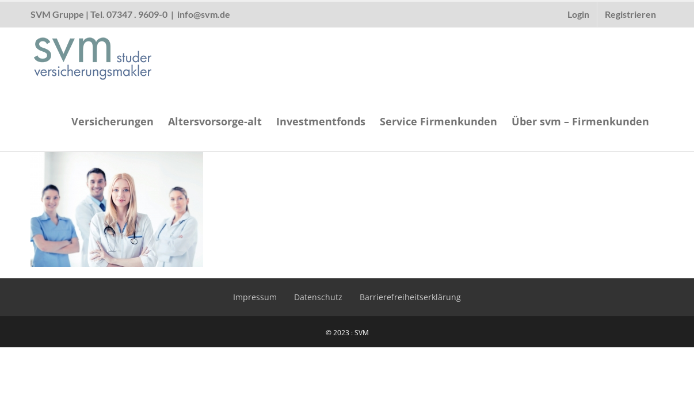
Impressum (255, 297)
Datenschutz (318, 297)
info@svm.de (203, 14)
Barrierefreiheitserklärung (410, 297)
